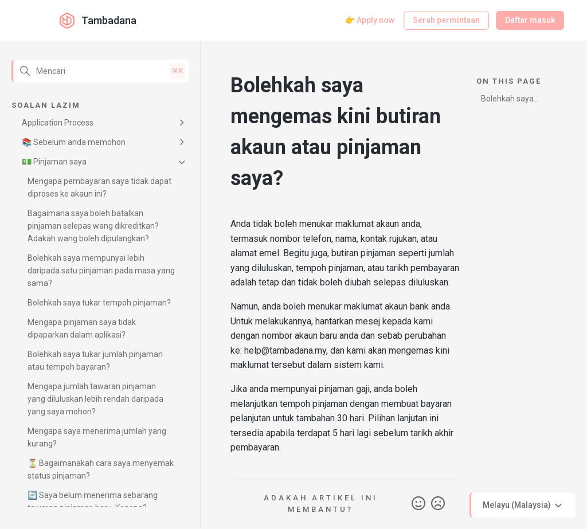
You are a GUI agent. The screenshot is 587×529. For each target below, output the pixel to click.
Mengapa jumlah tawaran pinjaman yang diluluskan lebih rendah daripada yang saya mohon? (95, 399)
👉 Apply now (369, 20)
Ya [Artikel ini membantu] (418, 504)
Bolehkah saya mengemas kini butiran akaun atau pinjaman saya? (515, 100)
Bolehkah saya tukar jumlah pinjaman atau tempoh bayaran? (95, 360)
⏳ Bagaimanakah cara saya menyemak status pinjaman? (101, 469)
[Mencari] (100, 71)
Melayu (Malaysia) (523, 505)
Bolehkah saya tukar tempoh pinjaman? (99, 302)
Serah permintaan (446, 20)
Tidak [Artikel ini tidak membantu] (438, 504)
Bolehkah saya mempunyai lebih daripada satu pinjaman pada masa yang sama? (101, 270)
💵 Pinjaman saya (54, 161)
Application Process (57, 122)
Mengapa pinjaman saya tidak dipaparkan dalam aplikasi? (82, 328)
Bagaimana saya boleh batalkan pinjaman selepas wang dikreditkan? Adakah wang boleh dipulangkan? (93, 226)
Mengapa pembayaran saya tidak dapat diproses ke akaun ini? (99, 187)
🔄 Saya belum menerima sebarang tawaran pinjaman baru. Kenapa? (93, 501)
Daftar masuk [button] (530, 20)
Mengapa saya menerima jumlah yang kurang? (97, 437)
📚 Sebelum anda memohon (74, 142)
